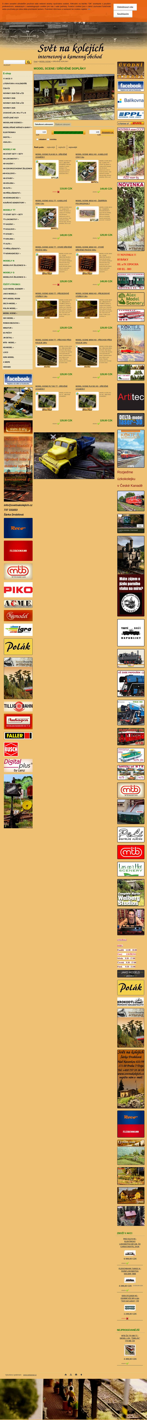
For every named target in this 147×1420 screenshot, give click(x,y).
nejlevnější (51, 147)
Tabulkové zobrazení (44, 124)
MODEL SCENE (45, 61)
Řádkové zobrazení (62, 124)
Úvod (35, 61)
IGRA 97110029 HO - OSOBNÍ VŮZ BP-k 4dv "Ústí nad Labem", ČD (130, 1298)
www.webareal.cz (30, 1375)
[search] (28, 62)
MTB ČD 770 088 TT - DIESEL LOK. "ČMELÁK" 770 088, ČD (130, 1338)
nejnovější (73, 147)
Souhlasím (123, 14)
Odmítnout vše (125, 7)
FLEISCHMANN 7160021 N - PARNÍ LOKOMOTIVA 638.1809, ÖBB (130, 1271)
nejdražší (61, 147)
